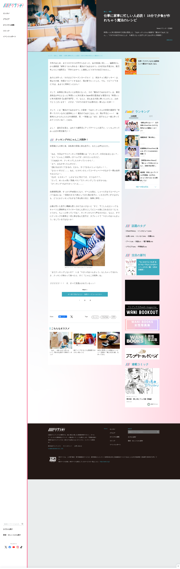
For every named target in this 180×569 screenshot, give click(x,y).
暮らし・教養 (58, 55)
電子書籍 (148, 241)
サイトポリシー (67, 446)
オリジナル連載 (8, 25)
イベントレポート (9, 36)
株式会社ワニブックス (54, 446)
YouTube (105, 317)
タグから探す (8, 529)
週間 (151, 116)
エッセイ (141, 236)
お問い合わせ (78, 446)
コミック (6, 31)
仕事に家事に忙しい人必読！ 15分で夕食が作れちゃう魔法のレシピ (83, 55)
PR (114, 317)
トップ (50, 55)
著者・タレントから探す (12, 535)
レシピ (96, 317)
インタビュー (144, 231)
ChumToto (131, 231)
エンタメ (6, 13)
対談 (138, 241)
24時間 (133, 116)
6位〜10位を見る (142, 187)
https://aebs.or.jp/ (105, 461)
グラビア (6, 19)
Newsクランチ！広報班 (164, 28)
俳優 (151, 236)
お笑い (130, 236)
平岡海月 (142, 247)
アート (129, 241)
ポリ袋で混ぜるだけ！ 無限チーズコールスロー (85, 294)
